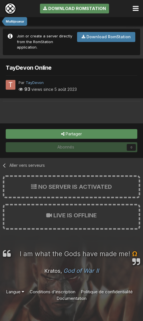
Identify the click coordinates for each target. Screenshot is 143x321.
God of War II (81, 270)
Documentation (71, 298)
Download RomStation (74, 8)
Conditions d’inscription (52, 291)
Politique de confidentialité (107, 291)
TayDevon (35, 82)
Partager (71, 134)
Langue (15, 291)
